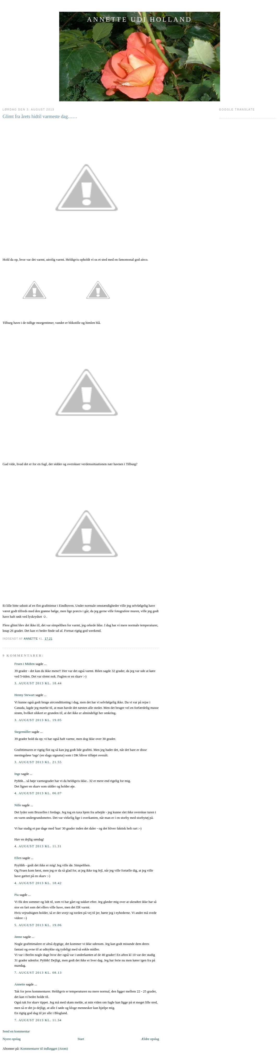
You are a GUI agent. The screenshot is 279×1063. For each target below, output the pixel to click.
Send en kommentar (16, 1031)
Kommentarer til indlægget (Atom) (44, 1048)
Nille (17, 805)
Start (81, 1039)
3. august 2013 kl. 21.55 (38, 762)
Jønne (18, 937)
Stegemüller (22, 732)
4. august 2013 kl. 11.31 (38, 846)
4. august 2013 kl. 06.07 (38, 793)
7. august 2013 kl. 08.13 (38, 972)
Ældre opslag (150, 1039)
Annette (19, 984)
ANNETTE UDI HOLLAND (139, 19)
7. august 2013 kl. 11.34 (38, 1020)
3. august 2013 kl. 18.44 (38, 683)
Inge (17, 774)
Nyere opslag (12, 1039)
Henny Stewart (24, 695)
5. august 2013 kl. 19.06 (38, 925)
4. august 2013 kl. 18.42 (38, 883)
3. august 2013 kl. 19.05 (38, 720)
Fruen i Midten (24, 664)
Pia (16, 895)
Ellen (17, 858)
